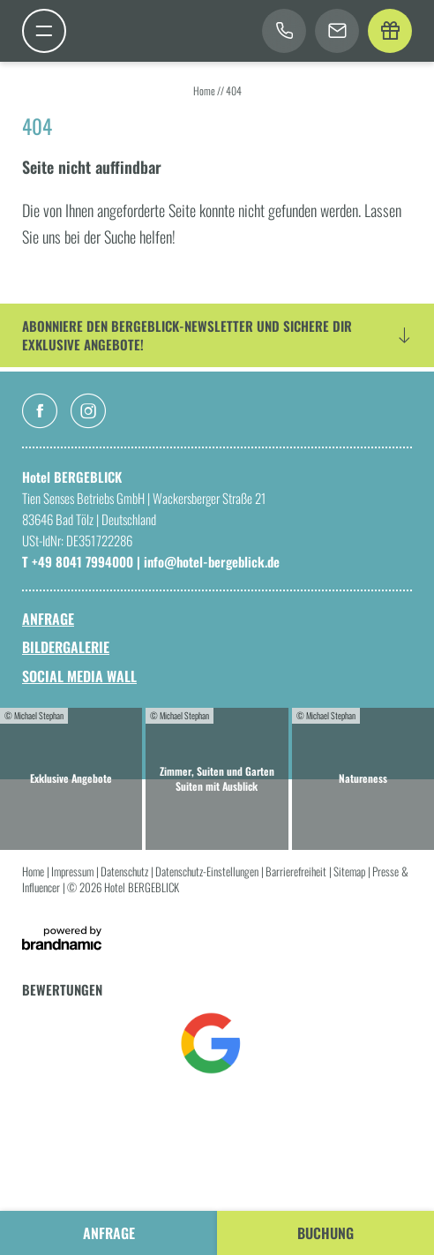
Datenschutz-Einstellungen (208, 871)
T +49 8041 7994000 (79, 561)
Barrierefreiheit (297, 871)
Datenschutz (126, 871)
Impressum (73, 871)
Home (205, 90)
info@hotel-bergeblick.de (212, 561)
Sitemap (350, 871)
